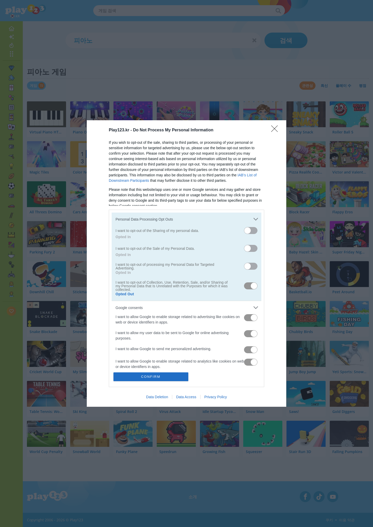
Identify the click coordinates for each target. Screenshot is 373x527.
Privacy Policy (215, 397)
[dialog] (186, 263)
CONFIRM (151, 377)
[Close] (276, 130)
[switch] (250, 230)
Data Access (186, 397)
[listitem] (186, 219)
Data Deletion (157, 397)
